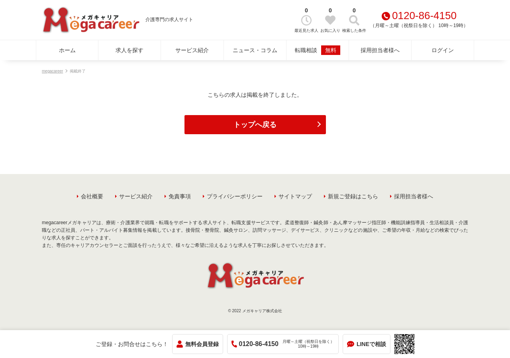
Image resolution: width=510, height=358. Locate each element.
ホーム (67, 50)
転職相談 (317, 50)
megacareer (52, 71)
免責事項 (180, 196)
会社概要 (92, 196)
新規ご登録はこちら (353, 196)
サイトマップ (295, 196)
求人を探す (129, 50)
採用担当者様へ (380, 50)
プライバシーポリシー (235, 196)
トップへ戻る (255, 125)
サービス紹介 (192, 50)
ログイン (443, 50)
